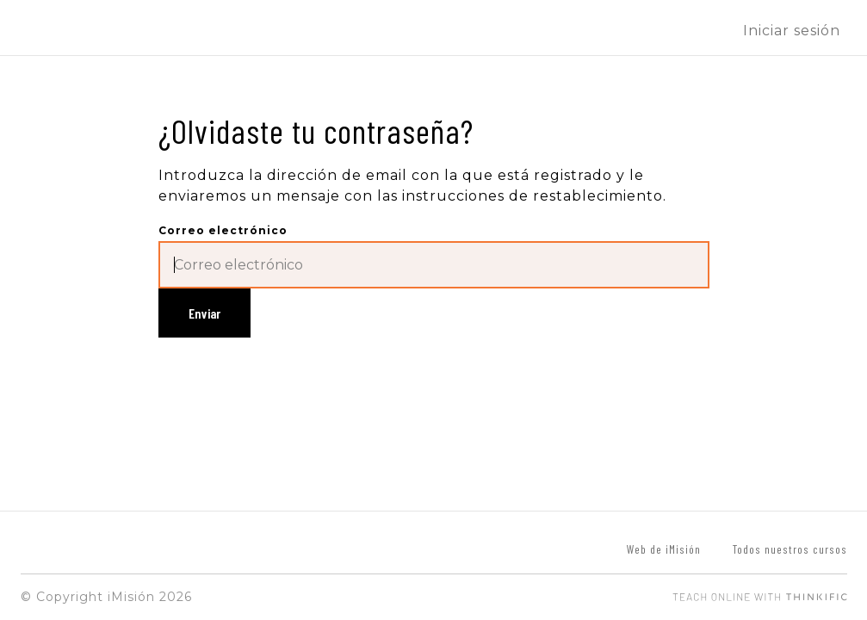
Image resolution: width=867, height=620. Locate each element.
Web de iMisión (664, 549)
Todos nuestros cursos (790, 549)
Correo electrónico (223, 230)
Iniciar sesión (791, 30)
